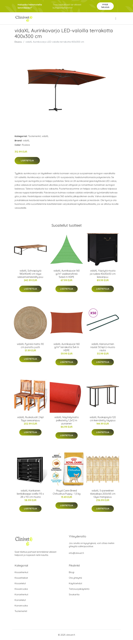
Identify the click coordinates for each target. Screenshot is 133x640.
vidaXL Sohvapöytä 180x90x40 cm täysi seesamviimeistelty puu (30, 273)
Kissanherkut (21, 572)
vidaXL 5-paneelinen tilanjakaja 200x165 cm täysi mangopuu (102, 493)
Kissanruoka (21, 588)
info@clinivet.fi (76, 553)
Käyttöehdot (75, 583)
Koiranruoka (21, 605)
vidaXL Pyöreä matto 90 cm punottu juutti (30, 346)
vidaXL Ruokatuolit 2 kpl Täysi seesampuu (30, 419)
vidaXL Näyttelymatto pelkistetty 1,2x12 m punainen (66, 420)
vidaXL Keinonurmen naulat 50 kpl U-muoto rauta (102, 347)
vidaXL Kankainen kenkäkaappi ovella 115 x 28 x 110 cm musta (30, 493)
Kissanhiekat (21, 577)
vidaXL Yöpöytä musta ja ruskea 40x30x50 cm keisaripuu (103, 273)
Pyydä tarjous (105, 5)
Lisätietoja (27, 160)
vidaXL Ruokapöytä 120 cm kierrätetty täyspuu (103, 419)
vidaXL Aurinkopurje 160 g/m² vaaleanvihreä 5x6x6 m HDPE (66, 273)
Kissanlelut (20, 583)
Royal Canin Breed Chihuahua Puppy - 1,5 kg (66, 492)
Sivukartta (74, 594)
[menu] (115, 18)
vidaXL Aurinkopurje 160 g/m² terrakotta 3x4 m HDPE (66, 347)
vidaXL (45, 136)
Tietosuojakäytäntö (79, 588)
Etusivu (18, 41)
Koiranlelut (20, 600)
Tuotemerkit (34, 136)
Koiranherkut (21, 594)
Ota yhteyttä (75, 577)
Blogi (71, 572)
